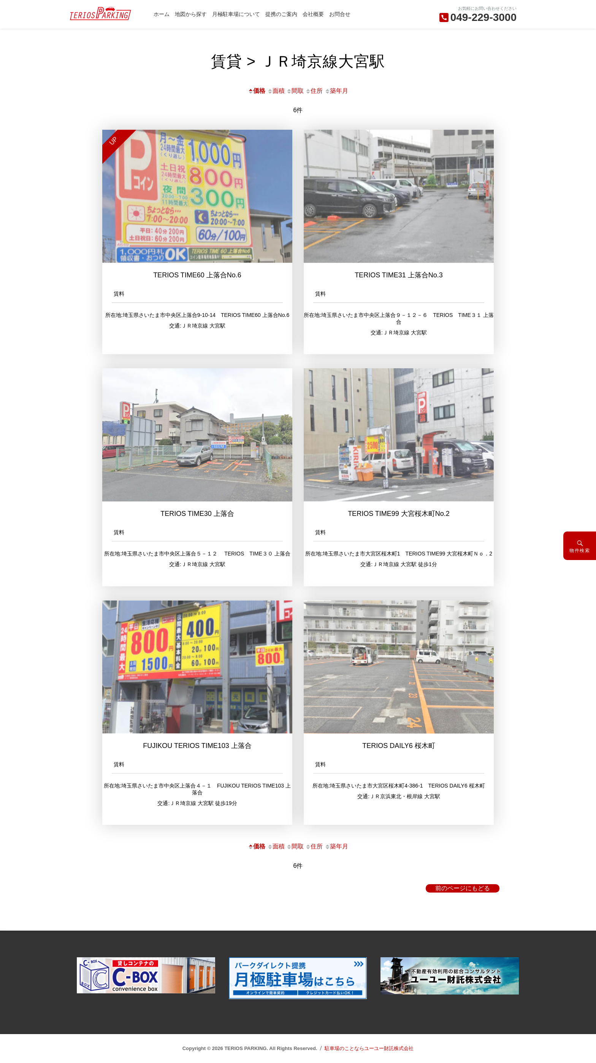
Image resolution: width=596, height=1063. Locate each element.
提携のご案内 (281, 14)
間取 (295, 91)
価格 (256, 91)
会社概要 (313, 14)
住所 (314, 91)
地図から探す (191, 14)
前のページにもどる (462, 888)
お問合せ (339, 14)
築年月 (336, 91)
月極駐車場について (236, 14)
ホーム (162, 14)
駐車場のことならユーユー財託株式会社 (369, 1048)
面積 (276, 91)
